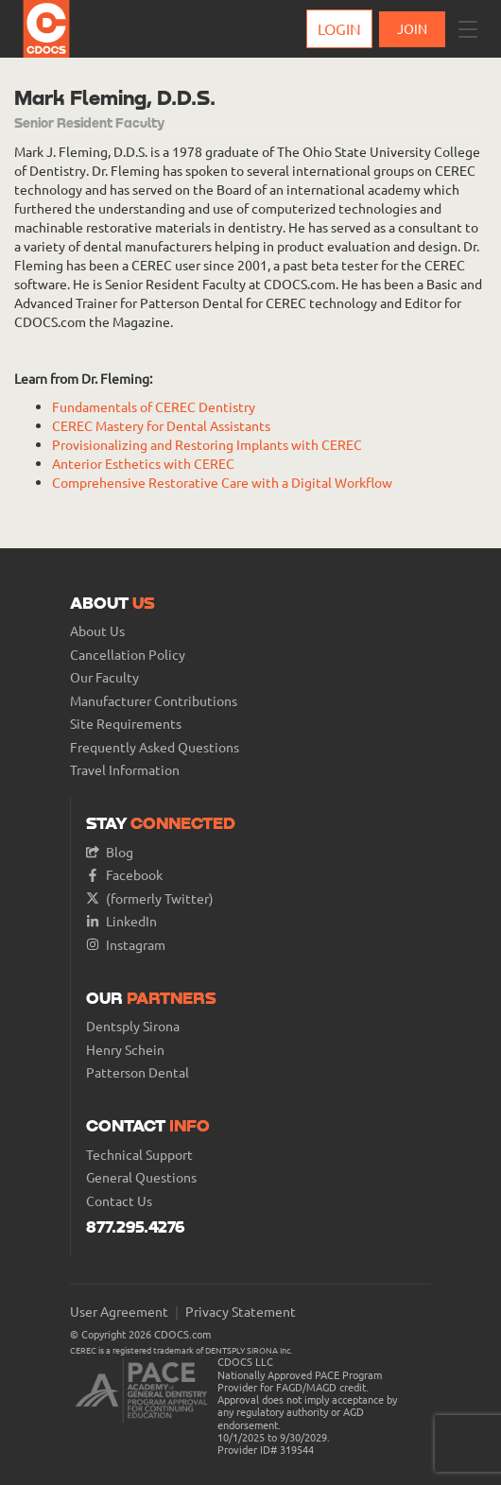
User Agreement (119, 1312)
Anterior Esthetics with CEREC (143, 463)
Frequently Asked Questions (154, 747)
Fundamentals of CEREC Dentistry (153, 406)
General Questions (141, 1177)
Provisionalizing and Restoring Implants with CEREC (207, 444)
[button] (468, 29)
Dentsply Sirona (133, 1026)
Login (339, 28)
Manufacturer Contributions (153, 701)
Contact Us (119, 1201)
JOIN (412, 28)
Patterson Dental (137, 1072)
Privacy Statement (240, 1312)
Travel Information (125, 770)
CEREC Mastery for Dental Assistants (161, 425)
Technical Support (139, 1155)
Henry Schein (125, 1050)
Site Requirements (125, 724)
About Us (97, 631)
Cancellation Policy (127, 655)
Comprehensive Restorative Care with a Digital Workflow (222, 482)
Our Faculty (104, 677)
